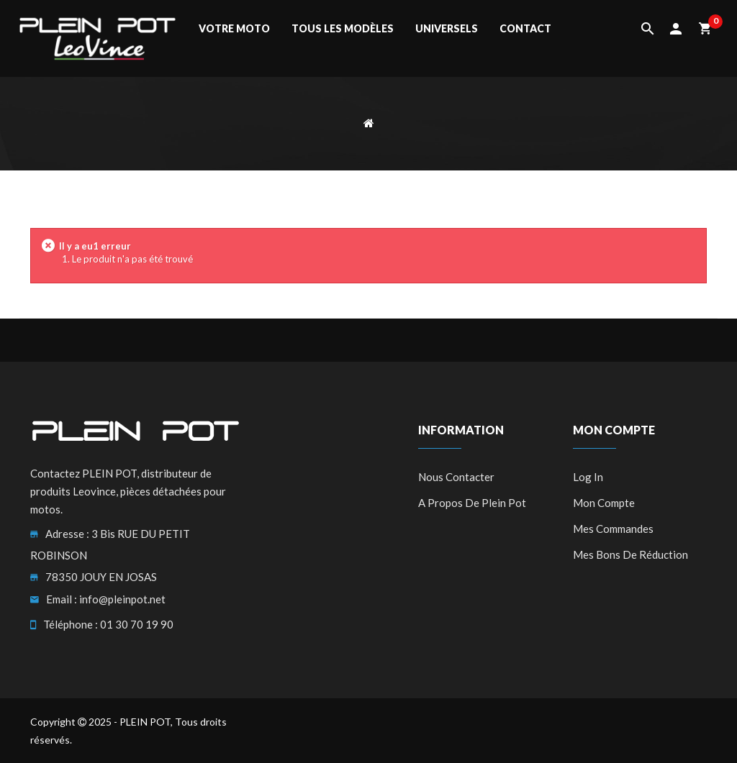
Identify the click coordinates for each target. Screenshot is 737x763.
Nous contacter (456, 476)
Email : (61, 599)
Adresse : (67, 533)
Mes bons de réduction (630, 554)
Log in (588, 476)
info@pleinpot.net (122, 599)
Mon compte (604, 502)
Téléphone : (70, 624)
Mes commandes (613, 528)
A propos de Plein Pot (472, 502)
